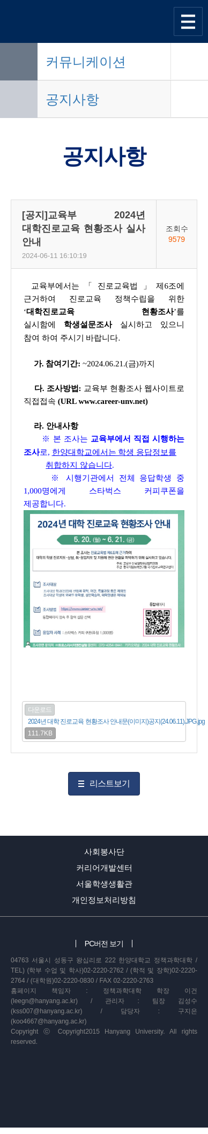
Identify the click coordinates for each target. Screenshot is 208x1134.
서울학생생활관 (104, 883)
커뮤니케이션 (86, 61)
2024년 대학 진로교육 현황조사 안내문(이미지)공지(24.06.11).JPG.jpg (116, 721)
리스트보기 (110, 783)
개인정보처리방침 (104, 899)
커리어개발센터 (104, 867)
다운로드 (39, 709)
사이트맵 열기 (188, 21)
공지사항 (72, 99)
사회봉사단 (104, 851)
